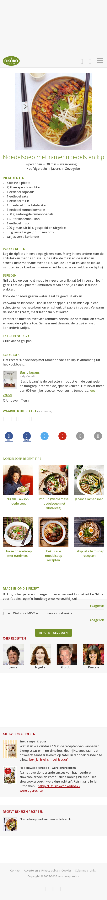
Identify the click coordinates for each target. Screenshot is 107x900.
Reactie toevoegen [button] (53, 632)
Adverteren (31, 870)
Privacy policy (49, 870)
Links (92, 870)
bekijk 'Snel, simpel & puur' (48, 759)
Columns (80, 870)
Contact (15, 870)
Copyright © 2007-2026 (42, 876)
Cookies (67, 870)
